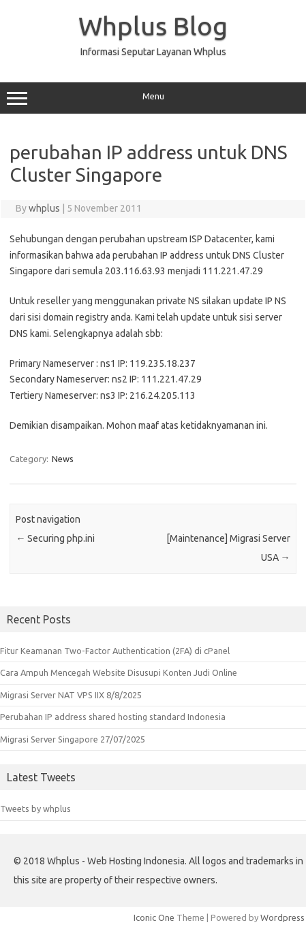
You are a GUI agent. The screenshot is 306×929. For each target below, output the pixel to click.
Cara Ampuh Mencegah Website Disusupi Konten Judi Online (118, 672)
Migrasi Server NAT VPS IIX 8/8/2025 (71, 695)
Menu (153, 98)
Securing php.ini (55, 538)
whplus (44, 208)
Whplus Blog (153, 26)
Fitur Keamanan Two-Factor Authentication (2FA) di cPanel (115, 650)
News (63, 458)
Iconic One (154, 917)
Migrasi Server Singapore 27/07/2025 (72, 739)
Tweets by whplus (35, 808)
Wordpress (282, 917)
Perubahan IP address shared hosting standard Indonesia (113, 716)
